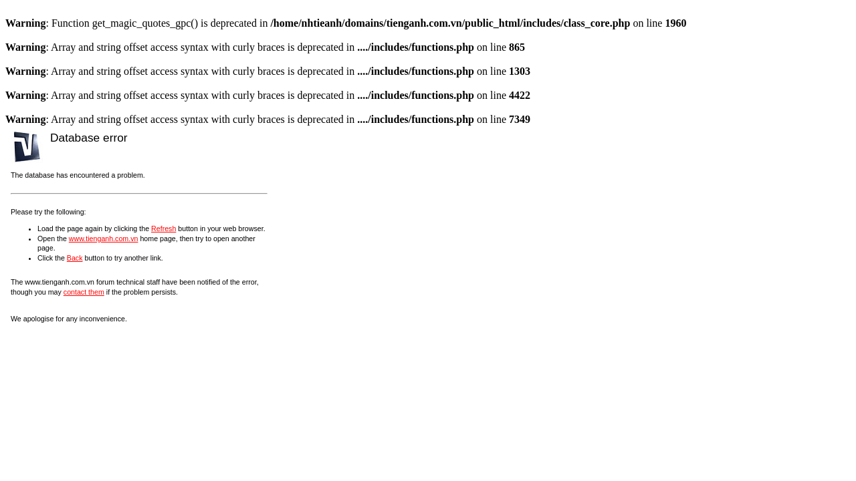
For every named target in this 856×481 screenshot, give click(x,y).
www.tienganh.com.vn (103, 238)
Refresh (163, 228)
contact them (84, 292)
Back (75, 258)
